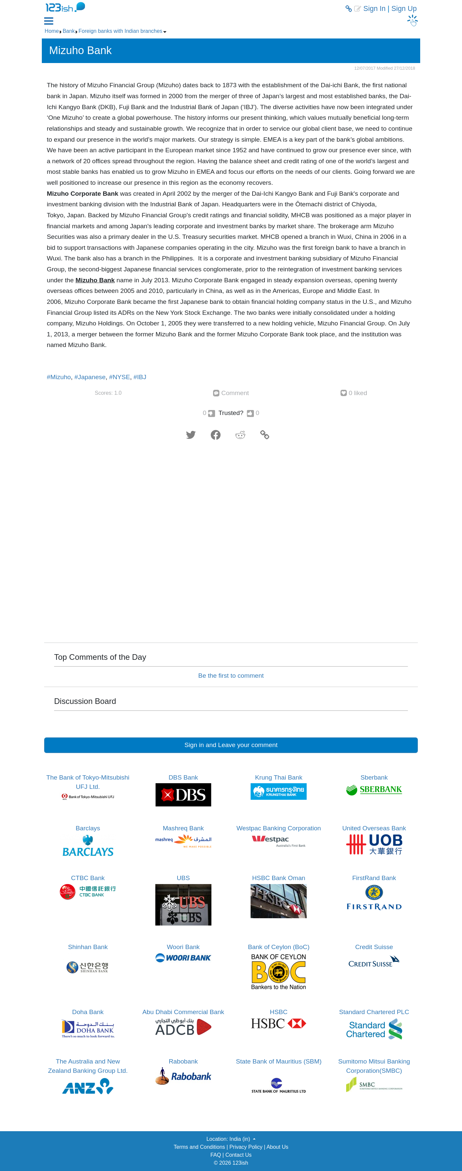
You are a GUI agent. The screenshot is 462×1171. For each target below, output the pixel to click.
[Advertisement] (231, 543)
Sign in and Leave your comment (231, 744)
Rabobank (183, 1061)
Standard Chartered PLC (374, 1011)
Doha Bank (88, 1011)
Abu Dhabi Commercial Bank (183, 1011)
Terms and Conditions (199, 1147)
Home (52, 31)
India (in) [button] (240, 1139)
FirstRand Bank (374, 877)
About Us (277, 1147)
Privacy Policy (246, 1147)
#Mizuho (59, 377)
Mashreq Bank (183, 828)
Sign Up (404, 9)
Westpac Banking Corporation (278, 828)
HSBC (278, 1011)
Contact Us (238, 1155)
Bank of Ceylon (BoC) (279, 946)
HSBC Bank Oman (278, 877)
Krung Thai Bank (278, 777)
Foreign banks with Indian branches (121, 31)
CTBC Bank (88, 877)
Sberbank (374, 777)
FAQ (215, 1155)
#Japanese (90, 377)
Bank (69, 31)
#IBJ (139, 377)
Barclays (88, 828)
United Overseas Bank (374, 828)
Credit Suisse (374, 946)
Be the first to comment (231, 675)
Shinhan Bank (88, 946)
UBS (183, 877)
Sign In (374, 9)
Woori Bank (183, 946)
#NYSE (119, 377)
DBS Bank (183, 777)
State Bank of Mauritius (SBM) (279, 1061)
